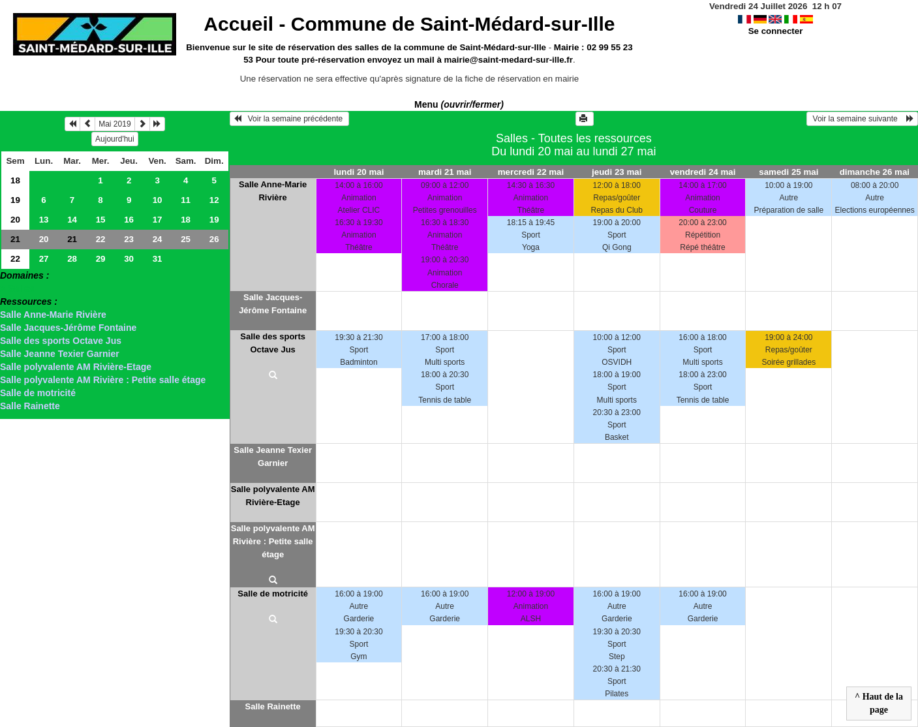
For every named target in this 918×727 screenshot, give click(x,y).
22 (101, 239)
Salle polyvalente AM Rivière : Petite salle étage (103, 380)
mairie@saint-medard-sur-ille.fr (508, 60)
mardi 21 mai (445, 172)
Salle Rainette (30, 406)
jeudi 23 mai (616, 172)
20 (15, 219)
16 (129, 219)
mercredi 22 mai (531, 172)
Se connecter (775, 31)
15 (101, 219)
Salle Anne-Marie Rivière (53, 314)
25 (186, 239)
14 (72, 219)
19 (15, 200)
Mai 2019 (114, 124)
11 (186, 200)
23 (129, 239)
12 (214, 200)
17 (157, 219)
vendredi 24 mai (703, 172)
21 (15, 239)
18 (15, 180)
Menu (459, 104)
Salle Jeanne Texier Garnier (59, 353)
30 (129, 259)
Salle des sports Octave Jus (60, 340)
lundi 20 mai (358, 172)
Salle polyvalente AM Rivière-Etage (75, 367)
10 (157, 200)
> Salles (17, 288)
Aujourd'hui (114, 139)
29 (101, 259)
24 (157, 239)
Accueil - (409, 24)
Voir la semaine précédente (289, 118)
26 (214, 239)
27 (44, 259)
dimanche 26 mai (875, 172)
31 (157, 259)
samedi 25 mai (788, 172)
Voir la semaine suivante (862, 118)
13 (44, 219)
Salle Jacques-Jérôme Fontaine (68, 327)
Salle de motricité (38, 393)
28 (72, 259)
